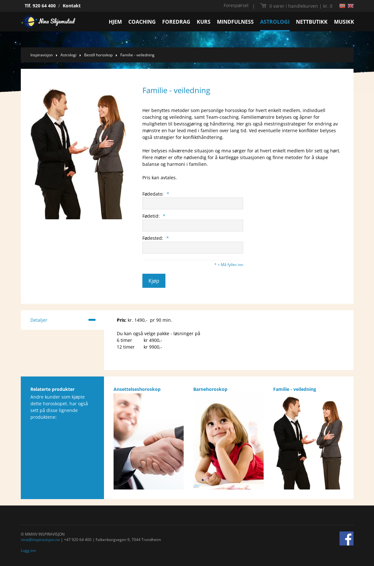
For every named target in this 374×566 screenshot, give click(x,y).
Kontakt (72, 6)
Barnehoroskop (210, 389)
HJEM (115, 21)
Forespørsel (236, 5)
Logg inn (28, 550)
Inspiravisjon (41, 55)
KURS (204, 21)
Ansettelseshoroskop (137, 389)
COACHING (142, 21)
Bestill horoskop (98, 55)
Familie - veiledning (137, 55)
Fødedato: (155, 194)
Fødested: (155, 238)
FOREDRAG (176, 21)
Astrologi (68, 55)
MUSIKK (344, 21)
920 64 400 (44, 6)
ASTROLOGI (275, 21)
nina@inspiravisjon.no (40, 539)
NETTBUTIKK (312, 21)
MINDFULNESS (235, 21)
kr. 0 (300, 6)
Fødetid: (153, 216)
